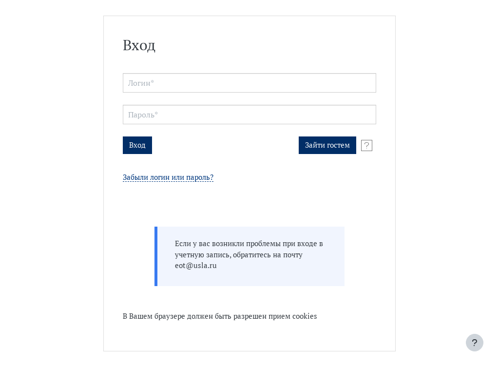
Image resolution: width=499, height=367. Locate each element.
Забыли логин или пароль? (168, 178)
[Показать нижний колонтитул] (474, 342)
